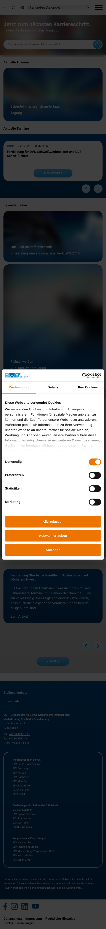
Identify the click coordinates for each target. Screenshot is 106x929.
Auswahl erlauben (53, 535)
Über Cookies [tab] (87, 387)
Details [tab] (53, 387)
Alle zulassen (53, 521)
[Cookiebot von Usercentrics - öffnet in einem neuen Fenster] (82, 375)
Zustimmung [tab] (19, 387)
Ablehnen (52, 550)
